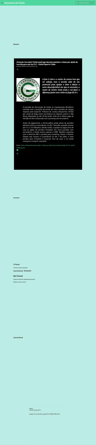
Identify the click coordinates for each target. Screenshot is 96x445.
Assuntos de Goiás (14, 2)
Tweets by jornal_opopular (20, 267)
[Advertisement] (48, 183)
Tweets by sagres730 (35, 410)
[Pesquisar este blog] (86, 3)
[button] (17, 69)
